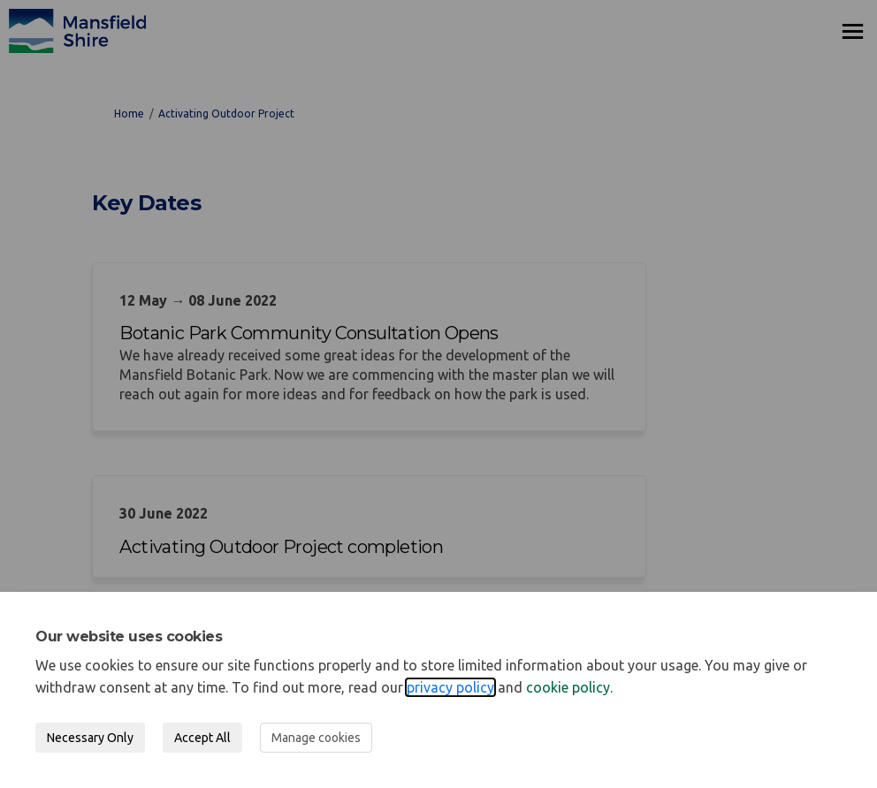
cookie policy (568, 687)
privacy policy (450, 687)
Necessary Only (90, 738)
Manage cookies (316, 738)
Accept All (202, 738)
